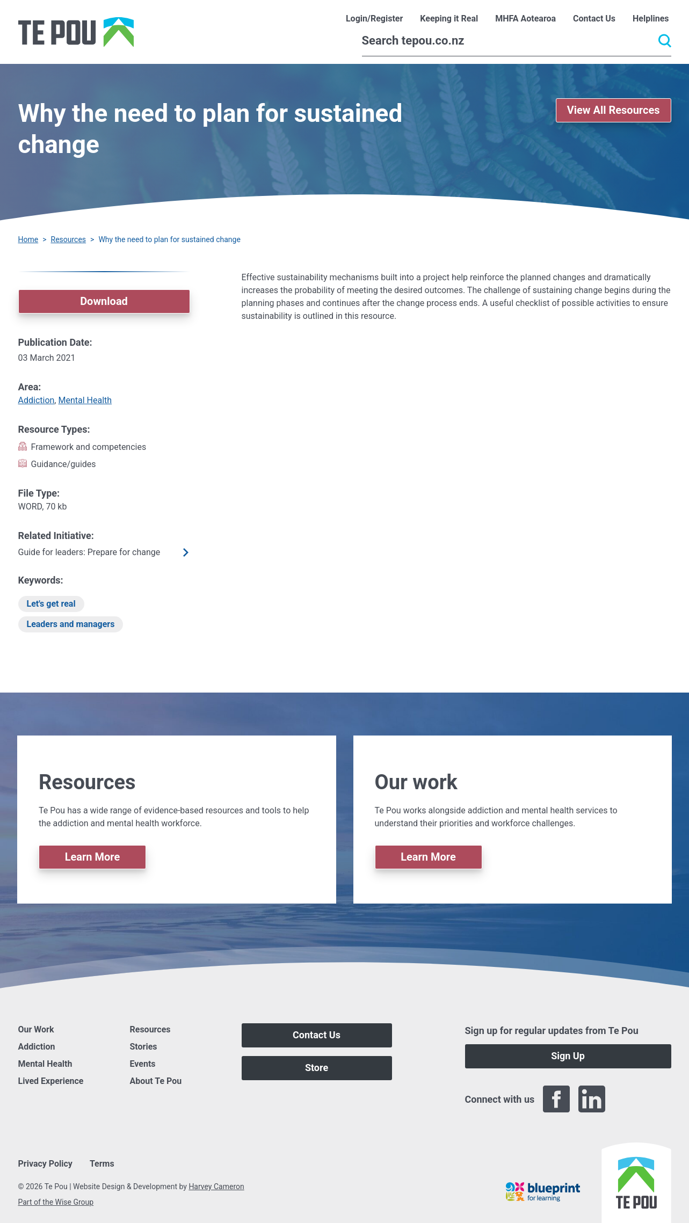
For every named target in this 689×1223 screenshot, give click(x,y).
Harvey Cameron (216, 1186)
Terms (102, 1164)
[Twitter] (627, 1099)
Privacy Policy (45, 1164)
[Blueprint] (543, 1192)
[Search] (516, 40)
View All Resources (613, 110)
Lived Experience (51, 1081)
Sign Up (568, 1055)
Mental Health (85, 400)
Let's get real (51, 604)
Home (28, 239)
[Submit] (664, 40)
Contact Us (316, 1034)
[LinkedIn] (591, 1099)
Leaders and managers (71, 624)
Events (143, 1064)
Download (104, 301)
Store (316, 1067)
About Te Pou (156, 1081)
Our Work (36, 1029)
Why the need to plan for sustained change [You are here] (169, 239)
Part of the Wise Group (56, 1202)
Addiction (36, 400)
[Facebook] (556, 1099)
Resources (68, 239)
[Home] (76, 32)
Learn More (92, 856)
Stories (143, 1047)
